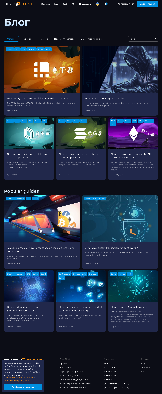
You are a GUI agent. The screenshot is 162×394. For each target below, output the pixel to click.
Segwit (43, 274)
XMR (129, 274)
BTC (17, 49)
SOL (30, 121)
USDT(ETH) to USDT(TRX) (116, 388)
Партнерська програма (71, 371)
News (40, 49)
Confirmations (64, 274)
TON (44, 121)
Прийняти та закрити (24, 387)
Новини (43, 39)
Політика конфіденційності (73, 379)
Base (120, 121)
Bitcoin (10, 49)
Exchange (93, 274)
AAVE (113, 121)
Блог (56, 4)
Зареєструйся (147, 4)
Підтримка (85, 4)
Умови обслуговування (71, 375)
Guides (35, 199)
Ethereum (31, 49)
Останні (11, 39)
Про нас (45, 4)
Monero (122, 274)
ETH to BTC (109, 379)
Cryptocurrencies (79, 274)
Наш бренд (65, 367)
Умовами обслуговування (18, 380)
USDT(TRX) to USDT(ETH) (116, 384)
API (73, 4)
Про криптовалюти (64, 39)
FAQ (65, 4)
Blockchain (19, 199)
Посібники (27, 39)
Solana (37, 121)
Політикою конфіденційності (19, 377)
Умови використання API (72, 388)
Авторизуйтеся (126, 4)
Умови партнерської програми (75, 384)
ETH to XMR (110, 375)
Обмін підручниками (92, 39)
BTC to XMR (110, 371)
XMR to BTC (110, 367)
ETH (23, 49)
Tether (48, 49)
